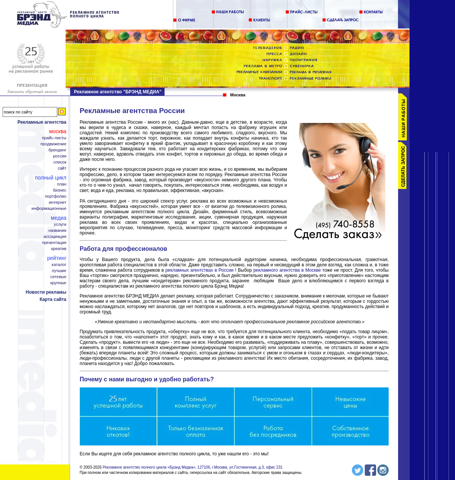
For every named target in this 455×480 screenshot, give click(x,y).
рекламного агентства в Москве (287, 270)
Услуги (60, 224)
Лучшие (59, 271)
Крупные (58, 283)
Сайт (62, 168)
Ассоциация (55, 236)
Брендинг (57, 150)
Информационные (48, 208)
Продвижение (53, 144)
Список (59, 162)
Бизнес (59, 190)
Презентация (54, 243)
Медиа (58, 217)
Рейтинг (56, 258)
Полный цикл (50, 177)
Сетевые (58, 277)
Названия (57, 230)
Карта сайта (52, 299)
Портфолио (55, 196)
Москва (57, 131)
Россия (59, 156)
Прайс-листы (54, 138)
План (61, 184)
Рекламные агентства (41, 122)
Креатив (58, 249)
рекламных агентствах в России (199, 270)
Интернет (57, 202)
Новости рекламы (46, 292)
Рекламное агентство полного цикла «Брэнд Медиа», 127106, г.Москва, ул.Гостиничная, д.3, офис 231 (193, 467)
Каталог (59, 265)
